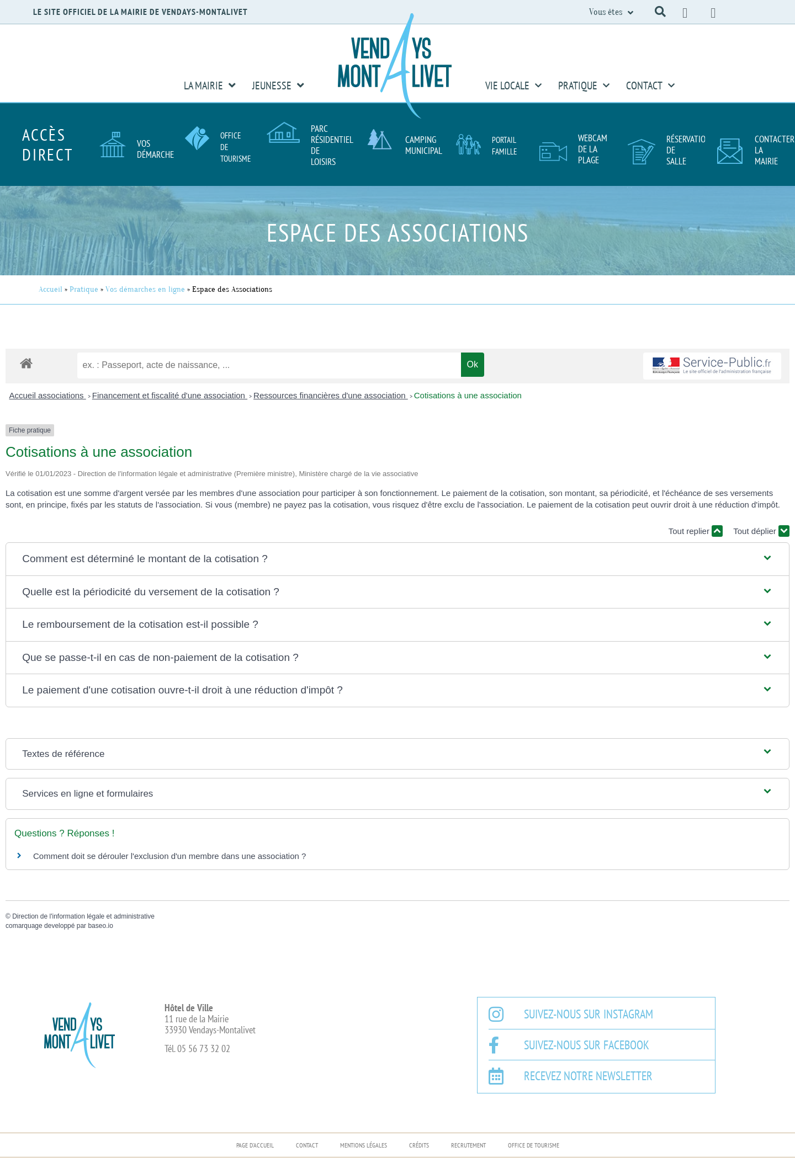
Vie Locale (513, 85)
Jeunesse (278, 85)
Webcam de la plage (592, 149)
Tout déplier (761, 531)
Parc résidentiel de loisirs (332, 145)
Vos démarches (157, 149)
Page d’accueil (255, 1145)
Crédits (419, 1145)
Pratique (584, 85)
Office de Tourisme (533, 1145)
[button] (660, 12)
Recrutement (468, 1145)
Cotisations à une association (468, 395)
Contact (650, 85)
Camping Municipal (423, 145)
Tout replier (696, 531)
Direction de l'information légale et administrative (83, 916)
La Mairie (210, 85)
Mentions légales (363, 1145)
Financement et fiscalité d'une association (169, 395)
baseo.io (100, 926)
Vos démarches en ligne (145, 289)
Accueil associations (47, 395)
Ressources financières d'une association (330, 395)
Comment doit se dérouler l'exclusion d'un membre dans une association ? (169, 856)
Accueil (50, 289)
